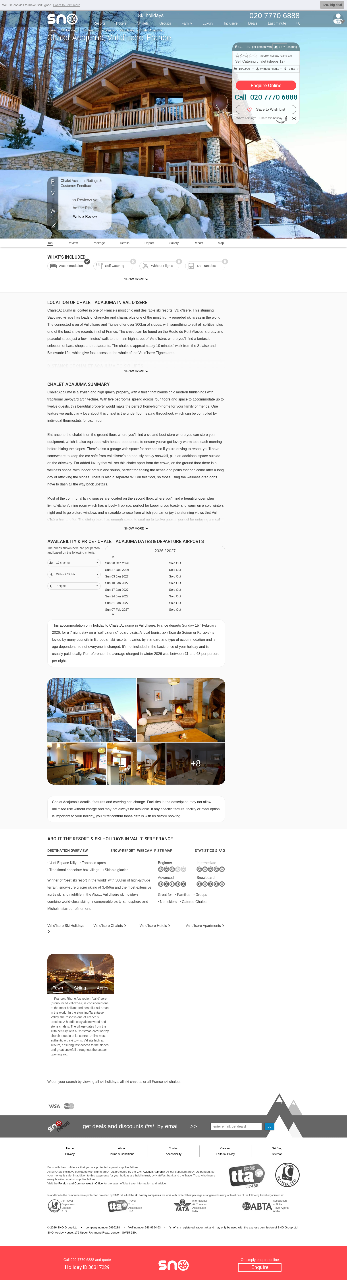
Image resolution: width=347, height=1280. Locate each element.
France (109, 30)
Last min (277, 23)
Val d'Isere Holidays (65, 926)
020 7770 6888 (82, 1260)
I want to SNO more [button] (66, 5)
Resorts (99, 23)
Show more (134, 371)
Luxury (208, 23)
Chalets (143, 23)
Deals (252, 23)
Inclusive (230, 23)
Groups (165, 23)
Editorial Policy (225, 1154)
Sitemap (277, 1154)
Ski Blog (277, 1148)
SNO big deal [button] (332, 5)
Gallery (174, 243)
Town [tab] (58, 988)
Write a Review (85, 216)
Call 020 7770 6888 (266, 97)
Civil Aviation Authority (151, 1171)
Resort (198, 243)
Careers (225, 1148)
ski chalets (133, 1082)
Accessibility (173, 1154)
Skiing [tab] (80, 988)
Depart (149, 243)
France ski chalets (166, 1082)
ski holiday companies (148, 1195)
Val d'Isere (127, 30)
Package (99, 243)
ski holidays (109, 1082)
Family (187, 23)
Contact (174, 1148)
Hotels (121, 23)
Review (73, 243)
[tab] (67, 850)
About (122, 1148)
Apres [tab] (102, 988)
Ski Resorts (91, 30)
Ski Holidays (69, 30)
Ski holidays (151, 15)
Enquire (259, 1267)
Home (51, 30)
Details (124, 243)
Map (221, 243)
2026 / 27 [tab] (164, 551)
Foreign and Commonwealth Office (80, 1183)
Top (50, 243)
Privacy (70, 1154)
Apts (203, 926)
